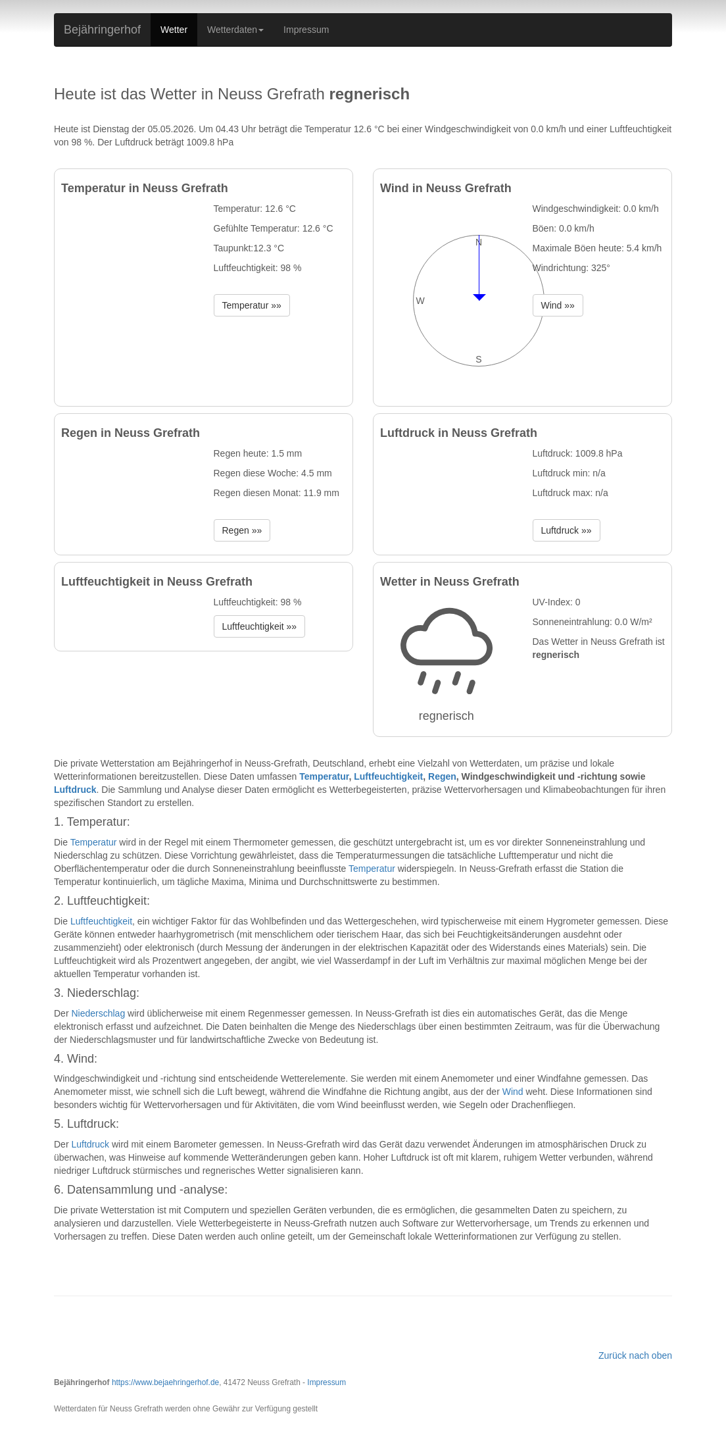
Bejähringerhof (102, 29)
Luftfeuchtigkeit (388, 776)
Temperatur (324, 776)
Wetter (173, 29)
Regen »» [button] (242, 530)
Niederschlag (98, 1013)
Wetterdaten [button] (235, 29)
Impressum (306, 29)
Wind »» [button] (558, 305)
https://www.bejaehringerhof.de (165, 1382)
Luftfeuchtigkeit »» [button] (259, 626)
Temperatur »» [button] (251, 305)
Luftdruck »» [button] (566, 530)
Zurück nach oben (635, 1355)
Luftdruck (75, 789)
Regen (442, 776)
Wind (512, 1091)
